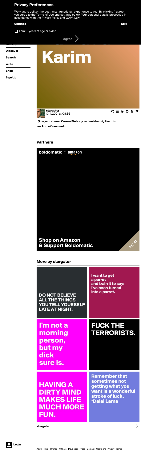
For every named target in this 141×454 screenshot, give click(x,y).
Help (46, 449)
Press (82, 449)
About (39, 449)
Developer (73, 449)
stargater (52, 110)
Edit (124, 24)
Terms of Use (45, 14)
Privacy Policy (50, 17)
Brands (53, 449)
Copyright (101, 449)
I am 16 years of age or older (37, 31)
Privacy (110, 449)
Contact (91, 449)
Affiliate (62, 449)
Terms (119, 449)
